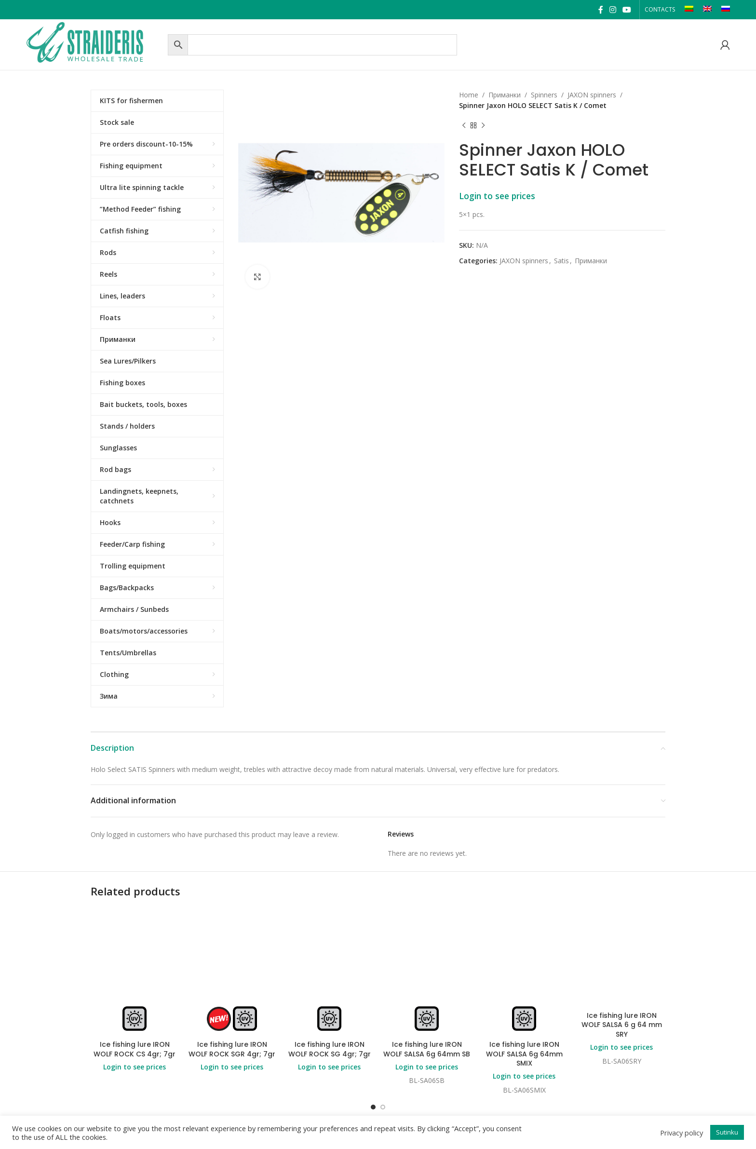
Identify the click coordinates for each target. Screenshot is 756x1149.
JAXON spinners (591, 94)
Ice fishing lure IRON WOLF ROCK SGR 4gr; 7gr (232, 1049)
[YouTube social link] (626, 9)
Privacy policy (681, 1132)
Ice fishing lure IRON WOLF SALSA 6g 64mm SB (426, 1049)
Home (468, 94)
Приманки (504, 94)
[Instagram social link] (612, 9)
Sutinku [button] (727, 1132)
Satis (561, 260)
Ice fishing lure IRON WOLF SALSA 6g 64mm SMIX (524, 1054)
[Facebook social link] (600, 9)
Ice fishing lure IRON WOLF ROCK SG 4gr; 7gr (329, 1049)
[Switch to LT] (689, 9)
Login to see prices (497, 196)
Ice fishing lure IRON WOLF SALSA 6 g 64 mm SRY (621, 1025)
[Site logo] (94, 43)
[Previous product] (464, 126)
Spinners (544, 94)
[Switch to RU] (725, 9)
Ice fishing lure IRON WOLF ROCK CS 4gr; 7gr (135, 1049)
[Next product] (483, 126)
